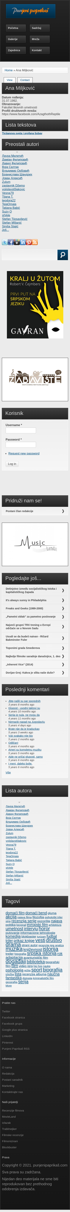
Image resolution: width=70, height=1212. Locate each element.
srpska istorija (41, 953)
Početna (13, 28)
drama (13, 944)
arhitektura (55, 924)
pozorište (43, 921)
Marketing (8, 1085)
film (14, 965)
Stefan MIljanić (12, 222)
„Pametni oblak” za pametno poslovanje (31, 616)
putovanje (13, 933)
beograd (21, 924)
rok (60, 954)
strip (8, 921)
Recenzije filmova (13, 1110)
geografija (11, 982)
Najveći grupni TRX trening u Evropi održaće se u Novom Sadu (28, 626)
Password (14, 439)
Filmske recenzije (13, 1135)
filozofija (38, 917)
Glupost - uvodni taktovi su (24, 708)
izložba (10, 974)
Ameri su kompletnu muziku (24, 749)
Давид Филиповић (14, 163)
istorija (50, 949)
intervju (31, 928)
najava (56, 921)
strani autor (30, 945)
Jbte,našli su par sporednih (24, 701)
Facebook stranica (13, 1017)
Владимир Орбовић (15, 170)
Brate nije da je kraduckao (23, 728)
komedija (13, 936)
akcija (11, 916)
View (11, 79)
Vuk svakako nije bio (20, 735)
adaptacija (14, 957)
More (9, 985)
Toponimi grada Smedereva (23, 647)
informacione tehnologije (37, 933)
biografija (52, 969)
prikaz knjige (24, 941)
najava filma (24, 917)
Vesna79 (8, 193)
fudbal (52, 936)
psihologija (14, 970)
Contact (25, 80)
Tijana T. (7, 196)
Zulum (6, 181)
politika (11, 925)
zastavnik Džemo (13, 185)
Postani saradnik (12, 1079)
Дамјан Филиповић (15, 159)
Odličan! (13, 742)
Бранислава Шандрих (17, 174)
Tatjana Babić (11, 207)
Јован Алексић (12, 178)
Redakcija (8, 1073)
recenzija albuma (34, 974)
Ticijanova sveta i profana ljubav (22, 133)
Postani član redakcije (19, 511)
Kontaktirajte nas (12, 1092)
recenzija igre (46, 945)
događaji (16, 961)
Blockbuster (9, 1147)
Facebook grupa (12, 1023)
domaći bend (36, 913)
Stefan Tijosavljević (14, 219)
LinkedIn (7, 1036)
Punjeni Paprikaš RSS (16, 1048)
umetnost (14, 928)
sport (36, 969)
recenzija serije (23, 921)
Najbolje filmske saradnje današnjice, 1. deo (33, 656)
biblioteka (36, 961)
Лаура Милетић (12, 155)
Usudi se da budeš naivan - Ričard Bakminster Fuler (27, 638)
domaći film (15, 913)
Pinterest (8, 1042)
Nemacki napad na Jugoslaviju (26, 721)
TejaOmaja (9, 204)
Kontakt (37, 50)
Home (9, 70)
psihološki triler (54, 917)
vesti (40, 940)
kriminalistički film (43, 978)
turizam (41, 936)
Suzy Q (7, 211)
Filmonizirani (10, 1141)
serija (23, 981)
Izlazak (6, 1122)
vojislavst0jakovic (13, 189)
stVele (6, 215)
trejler (10, 954)
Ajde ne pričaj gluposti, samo (25, 756)
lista (18, 974)
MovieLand (9, 1116)
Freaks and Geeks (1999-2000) (24, 608)
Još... (5, 230)
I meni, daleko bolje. (20, 763)
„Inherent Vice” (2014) (19, 664)
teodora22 (8, 200)
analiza (59, 945)
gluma (52, 913)
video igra (26, 966)
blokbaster (28, 936)
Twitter (6, 1011)
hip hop (38, 966)
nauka (46, 966)
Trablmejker (10, 1128)
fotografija (20, 953)
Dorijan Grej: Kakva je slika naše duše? (30, 672)
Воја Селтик (10, 167)
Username (14, 425)
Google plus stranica (15, 1029)
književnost (32, 949)
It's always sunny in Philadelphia (26, 600)
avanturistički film (36, 958)
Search (13, 259)
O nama (7, 1067)
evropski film (37, 925)
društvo (54, 940)
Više (8, 772)
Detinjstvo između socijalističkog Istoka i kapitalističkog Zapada (31, 590)
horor (44, 928)
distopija (27, 978)
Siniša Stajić (10, 226)
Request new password (23, 453)
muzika (14, 949)
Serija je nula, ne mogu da (24, 714)
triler (9, 941)
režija (27, 970)
